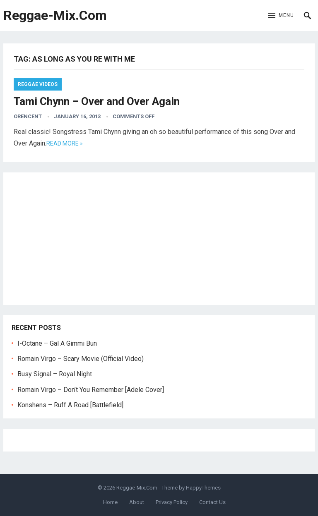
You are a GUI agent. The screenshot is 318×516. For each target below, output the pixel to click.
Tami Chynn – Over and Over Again (97, 101)
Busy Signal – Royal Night (54, 374)
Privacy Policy (172, 502)
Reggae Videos (38, 84)
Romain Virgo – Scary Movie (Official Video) (80, 359)
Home (110, 502)
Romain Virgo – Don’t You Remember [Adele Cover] (90, 390)
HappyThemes (203, 488)
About (136, 502)
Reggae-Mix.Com (55, 15)
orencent (28, 116)
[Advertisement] (159, 238)
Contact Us (212, 502)
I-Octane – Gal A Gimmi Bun (57, 343)
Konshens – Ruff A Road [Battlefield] (70, 405)
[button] (281, 16)
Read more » (64, 143)
